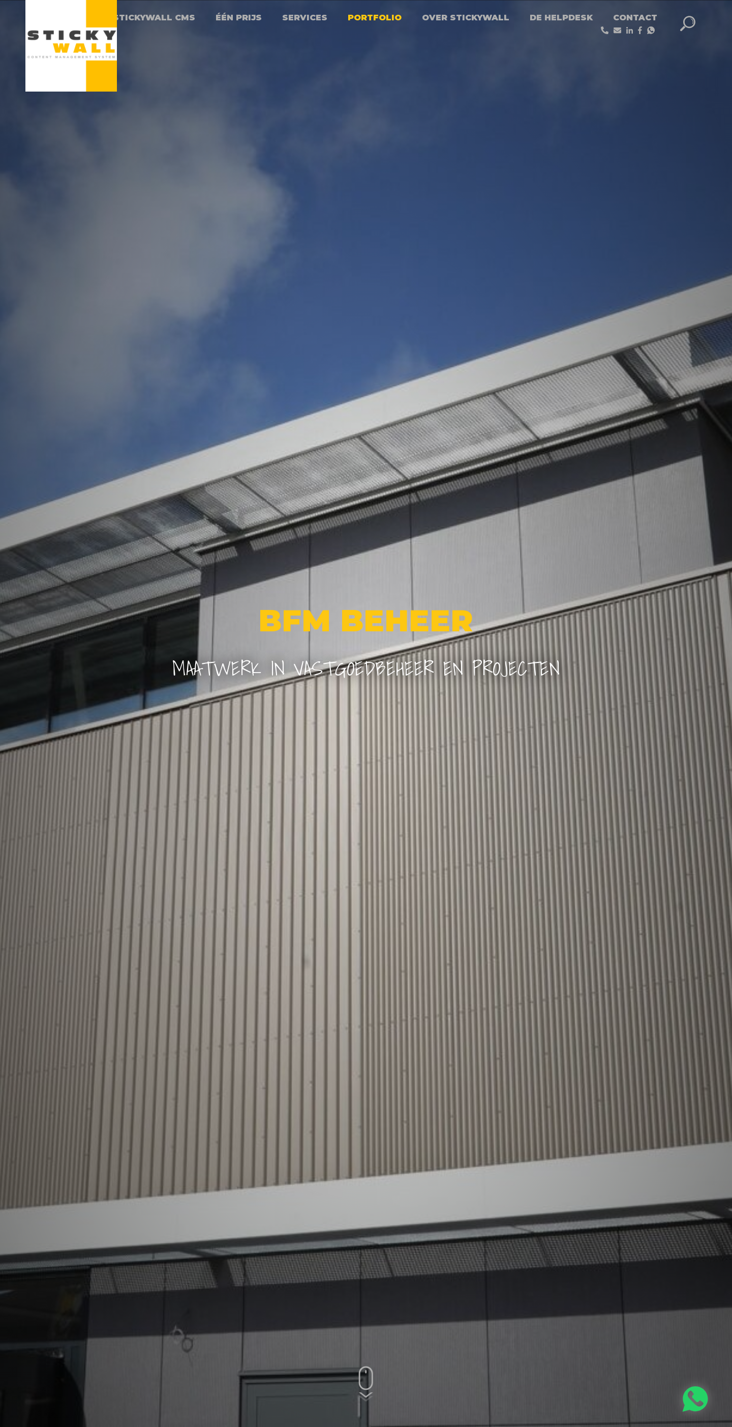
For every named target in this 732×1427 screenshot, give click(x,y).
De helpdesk (561, 17)
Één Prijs (239, 17)
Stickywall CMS (154, 17)
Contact (635, 17)
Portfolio (375, 17)
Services (304, 17)
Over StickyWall (465, 17)
